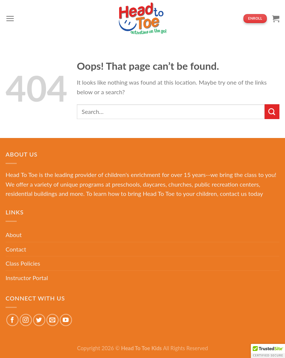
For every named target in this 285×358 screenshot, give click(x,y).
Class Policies (23, 263)
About (14, 234)
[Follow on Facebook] (12, 320)
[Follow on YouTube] (66, 320)
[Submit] (272, 111)
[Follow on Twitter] (39, 320)
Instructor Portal (27, 277)
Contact (16, 249)
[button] (268, 351)
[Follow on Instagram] (26, 320)
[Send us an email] (52, 320)
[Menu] (10, 18)
